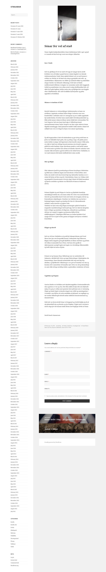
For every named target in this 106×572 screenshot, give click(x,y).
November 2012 (15, 500)
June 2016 (13, 382)
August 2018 (14, 311)
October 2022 (14, 176)
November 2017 (15, 336)
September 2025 (15, 80)
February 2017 (14, 360)
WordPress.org (15, 565)
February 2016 (14, 393)
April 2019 (13, 289)
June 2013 (13, 481)
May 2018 (13, 319)
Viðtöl (12, 546)
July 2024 (13, 119)
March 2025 (14, 97)
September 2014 (15, 440)
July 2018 (13, 314)
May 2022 (13, 190)
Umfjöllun (13, 535)
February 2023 (14, 166)
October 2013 (14, 470)
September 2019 (15, 275)
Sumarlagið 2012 (21, 49)
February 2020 (14, 262)
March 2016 (14, 390)
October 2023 (14, 144)
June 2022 (13, 187)
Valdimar (13, 544)
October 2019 (14, 273)
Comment (48, 351)
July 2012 (13, 511)
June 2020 (13, 251)
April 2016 (13, 388)
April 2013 (13, 487)
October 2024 (14, 111)
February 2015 (14, 426)
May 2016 (13, 385)
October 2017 (14, 338)
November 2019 (15, 270)
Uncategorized (14, 538)
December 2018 (15, 300)
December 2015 (15, 399)
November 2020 (15, 240)
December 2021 (15, 204)
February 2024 (14, 133)
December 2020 (15, 237)
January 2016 (14, 396)
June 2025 (13, 89)
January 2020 (14, 264)
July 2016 (13, 380)
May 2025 (13, 91)
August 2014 (14, 443)
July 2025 (13, 86)
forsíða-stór (14, 524)
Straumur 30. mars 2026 (17, 26)
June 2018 (13, 316)
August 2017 (14, 344)
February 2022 (14, 198)
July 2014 (13, 445)
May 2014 (13, 451)
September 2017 (15, 341)
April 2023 (13, 160)
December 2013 (15, 465)
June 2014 (13, 448)
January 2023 (14, 168)
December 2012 (15, 497)
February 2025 (14, 100)
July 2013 (13, 478)
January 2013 (14, 495)
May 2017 (13, 352)
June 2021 (13, 220)
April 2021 (13, 226)
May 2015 (13, 418)
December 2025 (15, 72)
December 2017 (15, 333)
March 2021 (14, 229)
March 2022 (14, 196)
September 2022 (15, 179)
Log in (12, 557)
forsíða (12, 522)
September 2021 (15, 212)
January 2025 (14, 102)
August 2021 (14, 215)
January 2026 (14, 70)
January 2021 (14, 234)
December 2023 (15, 138)
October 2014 (14, 437)
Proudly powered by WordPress (53, 442)
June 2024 (13, 122)
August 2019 (14, 278)
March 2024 (14, 130)
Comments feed (15, 563)
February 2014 (14, 459)
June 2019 (13, 283)
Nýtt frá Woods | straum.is (18, 52)
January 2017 (14, 363)
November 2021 (15, 207)
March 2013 (14, 489)
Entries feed (14, 560)
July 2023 (13, 152)
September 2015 (15, 407)
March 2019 (14, 292)
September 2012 (15, 506)
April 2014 (13, 454)
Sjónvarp (13, 533)
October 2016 (14, 371)
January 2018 (14, 330)
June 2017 (13, 349)
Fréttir (12, 527)
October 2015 (14, 404)
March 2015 (14, 423)
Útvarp (12, 541)
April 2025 (13, 94)
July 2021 (13, 218)
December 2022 (15, 171)
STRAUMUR (16, 6)
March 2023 (14, 163)
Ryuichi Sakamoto (56, 327)
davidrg (59, 326)
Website (47, 388)
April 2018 (13, 322)
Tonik (69, 327)
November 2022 (15, 174)
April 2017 (13, 355)
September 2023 (15, 146)
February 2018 (14, 327)
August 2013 (14, 476)
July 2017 (13, 347)
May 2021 (13, 223)
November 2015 (15, 401)
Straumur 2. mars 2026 (17, 34)
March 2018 (14, 325)
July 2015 (13, 412)
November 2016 (15, 369)
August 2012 (14, 508)
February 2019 (14, 294)
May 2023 (13, 157)
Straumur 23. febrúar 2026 (18, 37)
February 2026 (14, 67)
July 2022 (13, 185)
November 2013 (15, 467)
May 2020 (13, 253)
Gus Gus (49, 327)
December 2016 (15, 366)
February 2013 (14, 492)
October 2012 (14, 503)
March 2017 (14, 358)
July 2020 (13, 248)
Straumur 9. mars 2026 (17, 31)
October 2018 (14, 305)
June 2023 (13, 155)
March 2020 (14, 259)
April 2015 (13, 421)
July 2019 (13, 281)
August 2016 (14, 377)
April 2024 (13, 127)
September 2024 (15, 113)
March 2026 (14, 64)
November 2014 (15, 434)
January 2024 (14, 135)
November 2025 (15, 75)
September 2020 (15, 242)
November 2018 (15, 303)
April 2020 (13, 256)
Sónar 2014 (65, 327)
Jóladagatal (14, 530)
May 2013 (13, 484)
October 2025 (14, 78)
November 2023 (15, 141)
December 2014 (15, 432)
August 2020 (14, 245)
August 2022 (14, 182)
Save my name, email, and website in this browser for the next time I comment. (66, 396)
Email (47, 381)
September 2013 (15, 473)
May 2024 (13, 124)
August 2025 (14, 83)
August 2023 (14, 149)
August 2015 (14, 410)
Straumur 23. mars (16, 29)
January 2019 (14, 297)
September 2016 (15, 374)
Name (47, 374)
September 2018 (15, 308)
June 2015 (13, 415)
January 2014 (14, 462)
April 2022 (13, 193)
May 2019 (13, 286)
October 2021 (14, 209)
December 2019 (15, 267)
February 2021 (14, 231)
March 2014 (14, 456)
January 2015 (14, 429)
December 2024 (15, 105)
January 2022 (14, 201)
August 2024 (14, 116)
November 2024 (15, 108)
